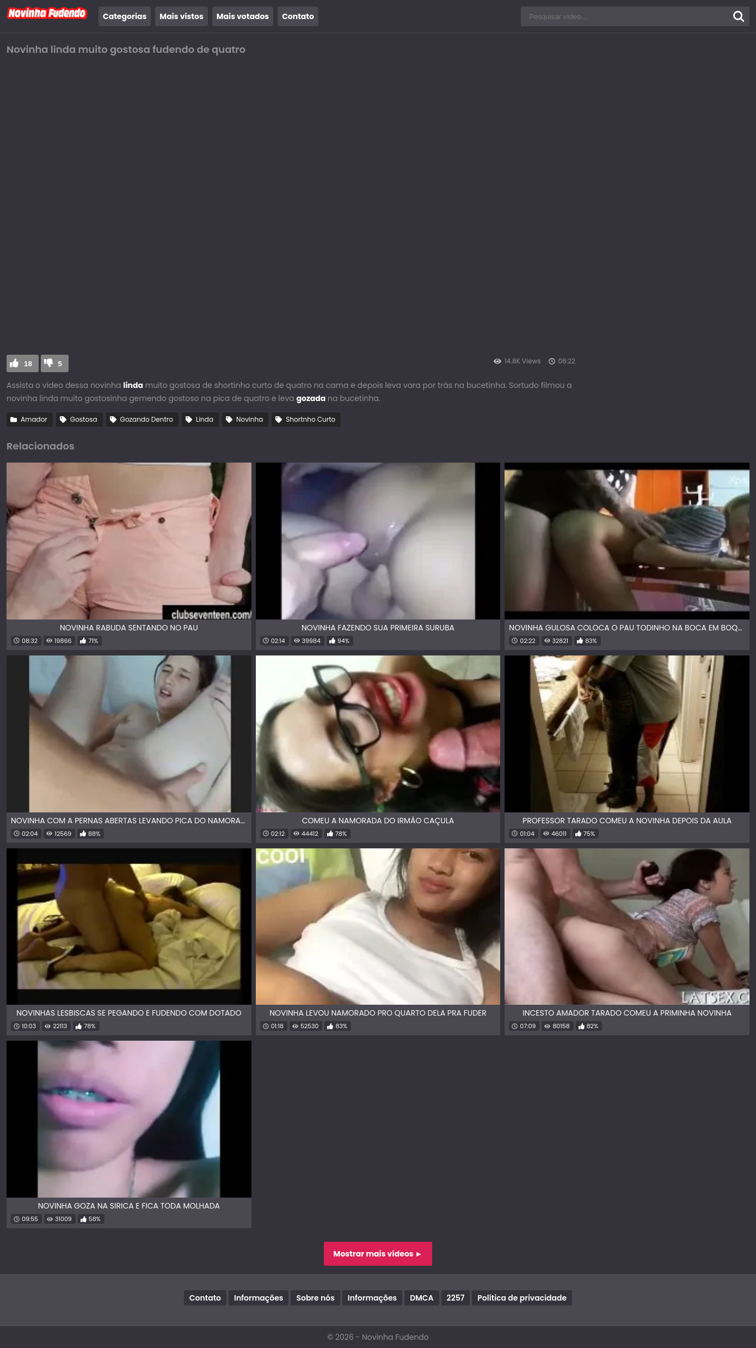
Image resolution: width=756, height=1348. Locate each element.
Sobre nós (315, 1297)
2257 (456, 1297)
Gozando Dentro (146, 419)
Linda (204, 419)
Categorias (124, 16)
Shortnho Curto (310, 419)
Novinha (249, 419)
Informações (258, 1297)
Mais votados (243, 16)
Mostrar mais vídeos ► (378, 1253)
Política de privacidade (522, 1297)
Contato (298, 16)
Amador (34, 419)
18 (28, 364)
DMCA (421, 1297)
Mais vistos (181, 16)
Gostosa (83, 419)
